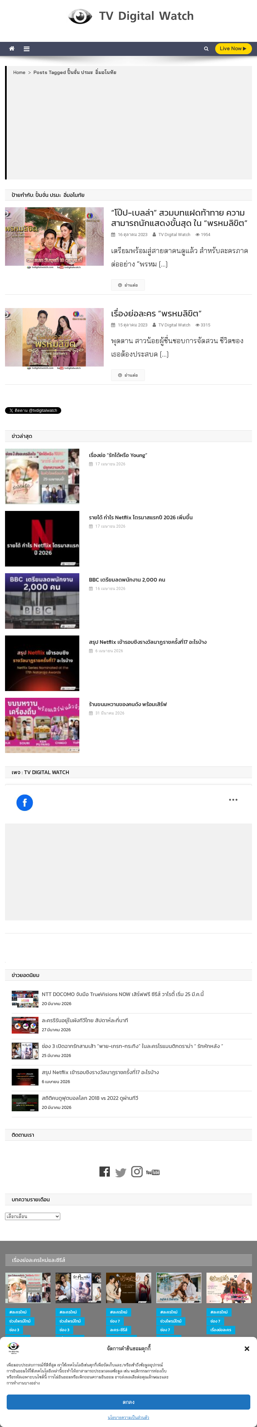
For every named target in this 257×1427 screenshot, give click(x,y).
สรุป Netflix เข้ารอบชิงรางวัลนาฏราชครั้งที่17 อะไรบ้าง (147, 642)
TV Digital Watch (174, 234)
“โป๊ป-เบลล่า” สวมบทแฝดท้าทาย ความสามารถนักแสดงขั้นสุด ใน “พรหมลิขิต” (179, 217)
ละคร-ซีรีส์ (118, 1330)
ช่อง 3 (14, 1330)
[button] (247, 1348)
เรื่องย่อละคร (220, 1330)
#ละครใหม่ (17, 1312)
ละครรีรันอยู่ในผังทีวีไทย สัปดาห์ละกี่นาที (85, 1020)
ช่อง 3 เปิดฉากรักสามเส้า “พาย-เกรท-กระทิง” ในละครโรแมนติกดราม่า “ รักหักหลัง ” (132, 1046)
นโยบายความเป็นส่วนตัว (128, 1417)
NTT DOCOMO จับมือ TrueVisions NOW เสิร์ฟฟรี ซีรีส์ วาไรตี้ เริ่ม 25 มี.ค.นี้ (123, 994)
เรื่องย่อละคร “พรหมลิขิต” (156, 313)
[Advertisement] (129, 127)
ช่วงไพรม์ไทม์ (19, 1321)
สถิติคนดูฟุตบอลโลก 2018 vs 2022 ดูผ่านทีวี (90, 1098)
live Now (233, 48)
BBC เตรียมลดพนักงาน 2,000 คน (127, 579)
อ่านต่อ (128, 285)
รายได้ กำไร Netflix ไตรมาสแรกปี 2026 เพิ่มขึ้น (141, 517)
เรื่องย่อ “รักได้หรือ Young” (118, 455)
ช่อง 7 (115, 1321)
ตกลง (129, 1402)
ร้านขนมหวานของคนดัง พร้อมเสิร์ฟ (128, 704)
